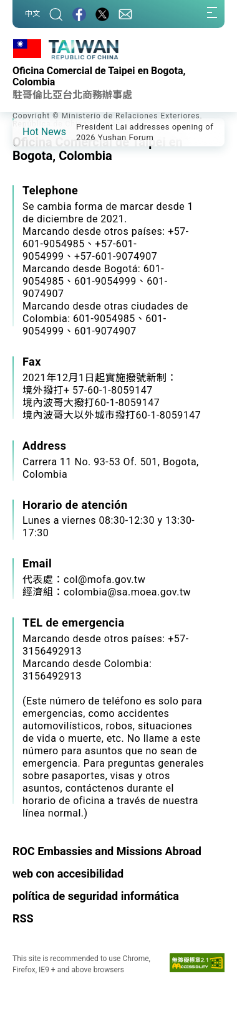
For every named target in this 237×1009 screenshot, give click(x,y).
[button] (31, 131)
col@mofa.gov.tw (104, 579)
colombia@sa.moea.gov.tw (127, 592)
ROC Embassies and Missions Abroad (106, 851)
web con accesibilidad (67, 873)
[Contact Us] (125, 14)
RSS (23, 918)
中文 (32, 13)
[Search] (56, 14)
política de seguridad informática (95, 895)
